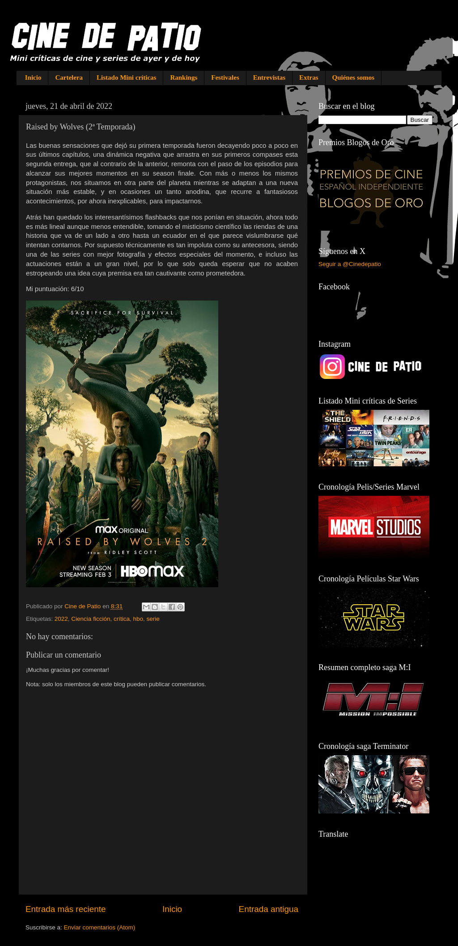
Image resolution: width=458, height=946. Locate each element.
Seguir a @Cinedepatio (349, 264)
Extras (308, 77)
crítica (122, 618)
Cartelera (69, 77)
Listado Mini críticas (126, 77)
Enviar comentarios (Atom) (100, 927)
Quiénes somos (353, 77)
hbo (138, 618)
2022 (61, 618)
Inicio (33, 77)
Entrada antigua (268, 909)
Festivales (225, 77)
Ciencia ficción (90, 618)
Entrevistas (269, 77)
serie (153, 618)
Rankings (183, 77)
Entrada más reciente (65, 909)
